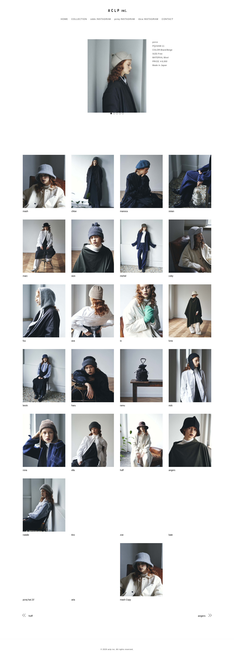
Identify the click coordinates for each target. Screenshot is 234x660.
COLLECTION (79, 19)
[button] (111, 113)
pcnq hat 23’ (28, 600)
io (121, 341)
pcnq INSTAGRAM (124, 19)
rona (25, 470)
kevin (25, 405)
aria (73, 600)
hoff (122, 470)
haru (73, 405)
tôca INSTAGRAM (148, 19)
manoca (124, 211)
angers (172, 470)
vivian (171, 211)
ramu (122, 405)
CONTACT (167, 19)
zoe (122, 535)
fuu (24, 341)
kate (171, 535)
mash (25, 211)
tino (73, 535)
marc (25, 276)
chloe (74, 211)
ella (73, 470)
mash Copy (125, 600)
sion (73, 276)
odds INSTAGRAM (100, 19)
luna (171, 341)
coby (171, 276)
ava (73, 341)
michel (123, 276)
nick (170, 405)
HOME (64, 19)
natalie (26, 535)
